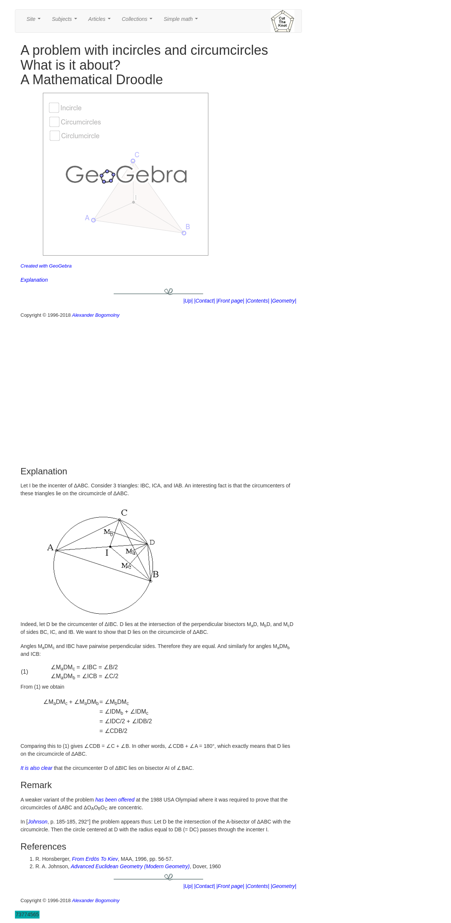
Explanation (34, 280)
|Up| (188, 301)
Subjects (66, 21)
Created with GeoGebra (46, 266)
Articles (101, 21)
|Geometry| (283, 301)
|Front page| (230, 301)
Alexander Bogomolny (95, 315)
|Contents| (257, 301)
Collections (138, 21)
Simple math (182, 21)
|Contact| (204, 301)
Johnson (37, 822)
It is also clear (36, 768)
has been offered (115, 800)
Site (35, 21)
